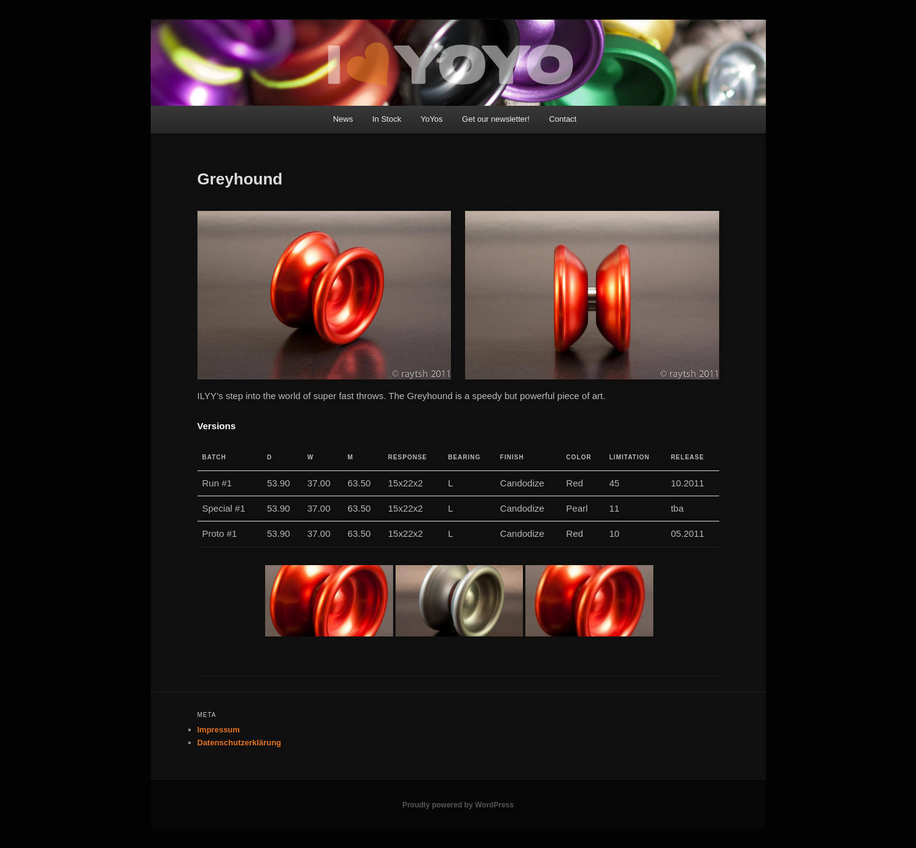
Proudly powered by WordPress (458, 805)
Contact (562, 119)
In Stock (386, 119)
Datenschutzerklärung (239, 742)
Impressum (218, 729)
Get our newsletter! (496, 119)
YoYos (432, 119)
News (343, 119)
